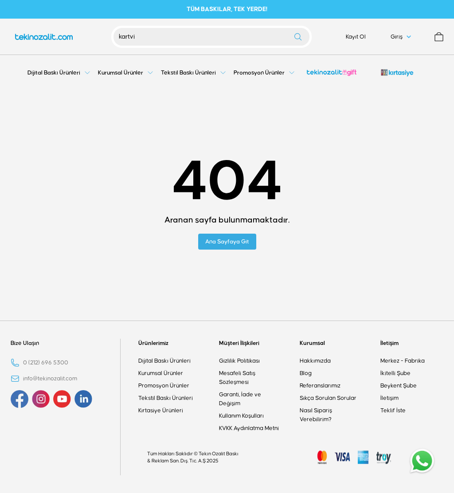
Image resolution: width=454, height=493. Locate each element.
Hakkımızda (315, 361)
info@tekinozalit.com (50, 379)
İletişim (389, 343)
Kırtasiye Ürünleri (160, 410)
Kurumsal (312, 343)
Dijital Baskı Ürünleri (164, 361)
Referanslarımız (320, 386)
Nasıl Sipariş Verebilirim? (316, 415)
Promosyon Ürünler (163, 386)
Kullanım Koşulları (241, 416)
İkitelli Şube (395, 373)
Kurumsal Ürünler (160, 373)
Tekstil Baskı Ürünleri (165, 398)
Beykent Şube (398, 386)
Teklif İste (393, 410)
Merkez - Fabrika (402, 361)
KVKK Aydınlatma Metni (249, 428)
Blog (306, 373)
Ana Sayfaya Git (227, 242)
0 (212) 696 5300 (45, 363)
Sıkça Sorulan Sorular (328, 398)
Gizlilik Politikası (239, 361)
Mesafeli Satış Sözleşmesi (237, 377)
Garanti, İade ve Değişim (240, 399)
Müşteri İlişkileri (239, 343)
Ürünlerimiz (153, 343)
